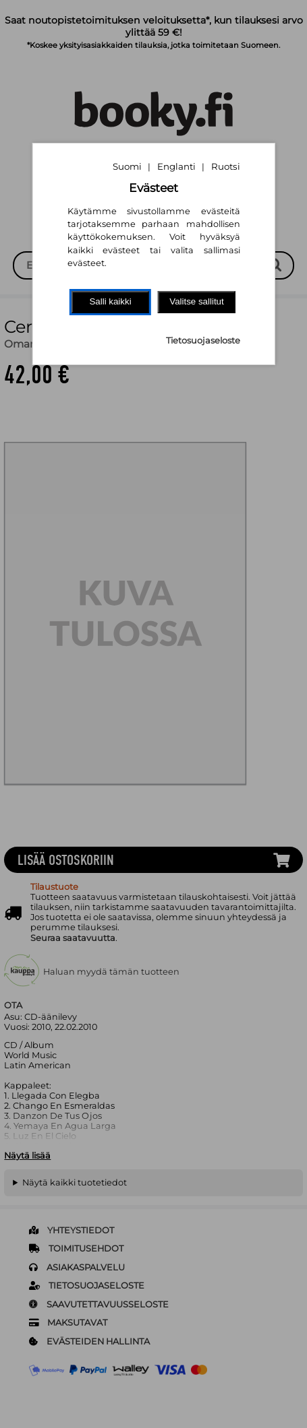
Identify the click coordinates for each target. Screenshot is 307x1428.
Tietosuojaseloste (203, 340)
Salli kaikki (110, 301)
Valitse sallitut (196, 301)
